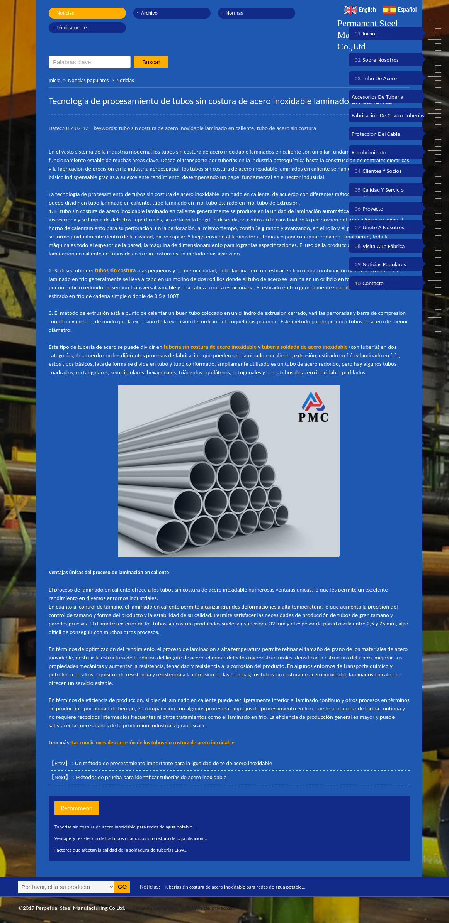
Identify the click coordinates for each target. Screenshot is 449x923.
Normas (219, 13)
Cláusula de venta (152, 907)
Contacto (368, 283)
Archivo (141, 13)
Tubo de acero (374, 78)
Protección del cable (376, 133)
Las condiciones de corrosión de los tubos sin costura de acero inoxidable (153, 742)
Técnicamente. (72, 27)
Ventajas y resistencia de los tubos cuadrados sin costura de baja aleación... (142, 838)
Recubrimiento (369, 152)
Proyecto (367, 208)
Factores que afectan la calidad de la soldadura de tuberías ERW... (131, 849)
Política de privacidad (211, 907)
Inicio (55, 80)
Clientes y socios (376, 170)
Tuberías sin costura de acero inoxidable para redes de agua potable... (136, 826)
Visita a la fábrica (378, 246)
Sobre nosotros (375, 59)
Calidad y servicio (378, 189)
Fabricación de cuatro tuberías (388, 115)
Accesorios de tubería (377, 96)
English (360, 9)
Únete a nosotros (378, 227)
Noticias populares (88, 80)
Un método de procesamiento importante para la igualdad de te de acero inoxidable (173, 763)
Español (400, 9)
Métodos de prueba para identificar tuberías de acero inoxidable (150, 777)
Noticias (65, 13)
